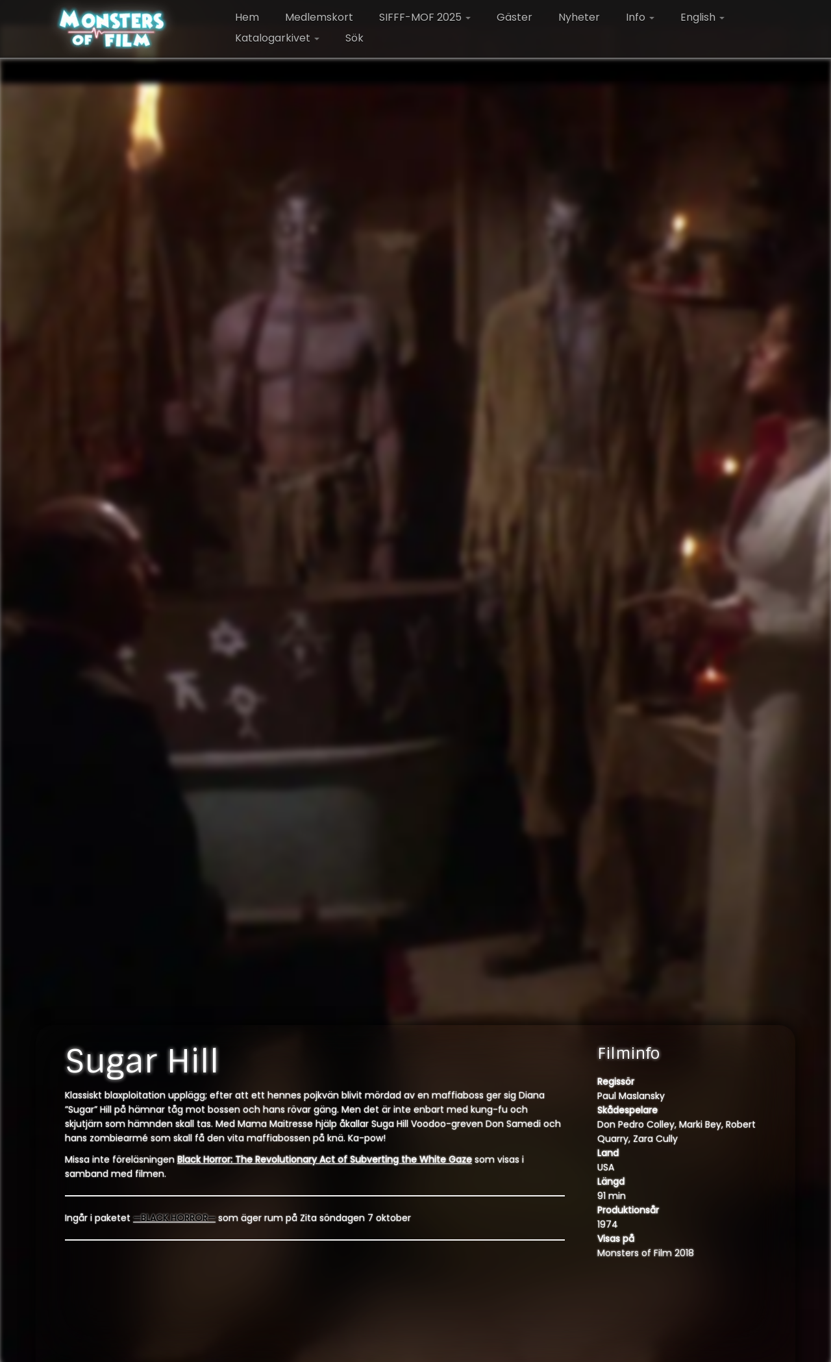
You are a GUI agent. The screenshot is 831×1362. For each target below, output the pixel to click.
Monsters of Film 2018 (645, 1252)
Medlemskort (319, 17)
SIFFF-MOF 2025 (425, 17)
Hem (247, 17)
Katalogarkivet (277, 38)
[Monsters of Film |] (112, 29)
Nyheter (579, 17)
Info (640, 17)
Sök (354, 38)
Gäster (514, 17)
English (702, 17)
